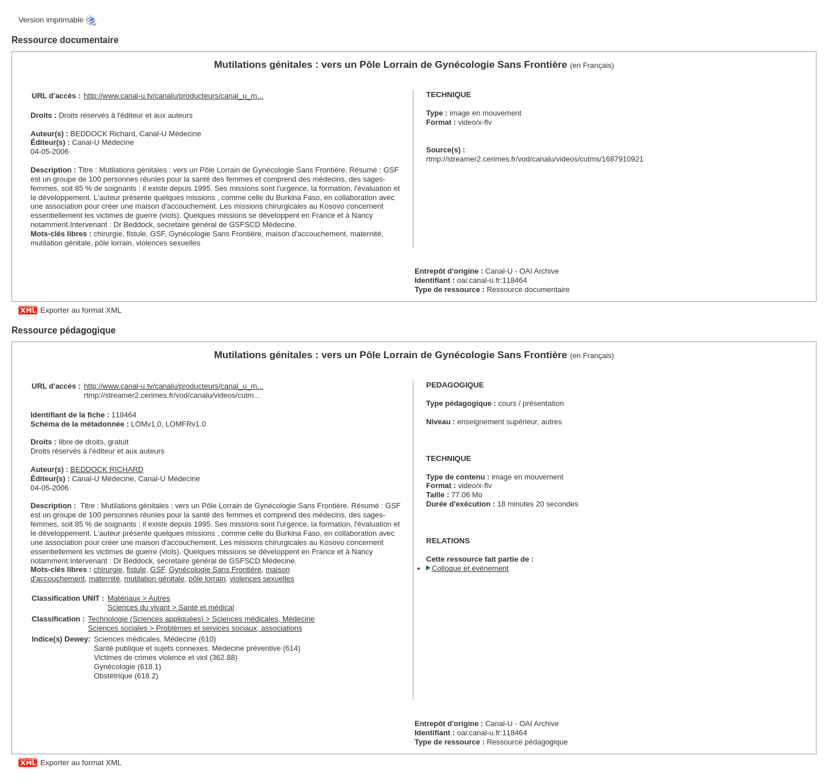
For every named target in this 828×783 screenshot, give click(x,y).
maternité (104, 578)
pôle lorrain (207, 578)
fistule (136, 569)
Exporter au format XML (80, 310)
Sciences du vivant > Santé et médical (171, 607)
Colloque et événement (470, 568)
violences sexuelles (262, 578)
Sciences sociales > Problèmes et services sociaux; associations (195, 628)
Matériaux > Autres (139, 598)
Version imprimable (50, 20)
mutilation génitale (154, 578)
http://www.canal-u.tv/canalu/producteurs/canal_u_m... (173, 95)
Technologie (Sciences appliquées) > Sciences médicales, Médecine (201, 619)
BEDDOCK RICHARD (106, 469)
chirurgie (108, 569)
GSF (157, 569)
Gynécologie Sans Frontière (215, 569)
